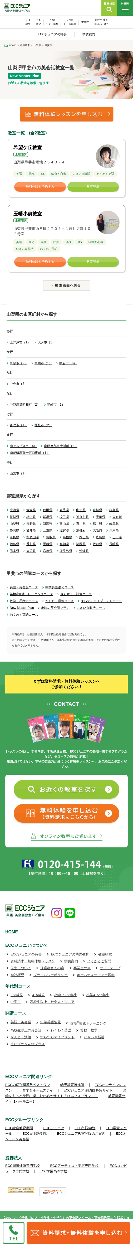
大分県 (31, 551)
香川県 (31, 544)
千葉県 (100, 517)
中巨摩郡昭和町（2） (25, 404)
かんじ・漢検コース (59, 601)
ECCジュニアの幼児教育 (70, 954)
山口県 (117, 537)
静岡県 (14, 530)
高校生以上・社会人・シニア (52, 1002)
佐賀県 (97, 544)
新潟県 (47, 524)
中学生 (85, 22)
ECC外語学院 (85, 1128)
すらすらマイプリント (57, 1037)
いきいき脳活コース (91, 608)
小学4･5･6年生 (98, 995)
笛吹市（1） (18, 425)
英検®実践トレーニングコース (31, 594)
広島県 (100, 537)
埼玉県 (64, 517)
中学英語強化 (50, 1022)
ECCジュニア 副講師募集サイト (88, 1090)
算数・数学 (88, 1030)
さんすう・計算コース (76, 594)
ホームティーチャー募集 (96, 975)
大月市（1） (46, 342)
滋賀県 (64, 530)
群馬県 (47, 517)
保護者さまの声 (52, 968)
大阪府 (97, 530)
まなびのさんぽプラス (28, 1044)
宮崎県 (47, 551)
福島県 (114, 510)
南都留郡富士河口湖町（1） (30, 453)
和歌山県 (32, 537)
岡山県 (84, 537)
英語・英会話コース (24, 587)
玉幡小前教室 (27, 213)
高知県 (64, 544)
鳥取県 (51, 537)
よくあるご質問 (99, 961)
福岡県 (81, 544)
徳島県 (14, 544)
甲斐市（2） (18, 363)
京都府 (81, 530)
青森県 (31, 510)
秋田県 (47, 510)
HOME (11, 932)
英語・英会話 (21, 1022)
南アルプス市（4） (23, 446)
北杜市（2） (43, 425)
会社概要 (17, 975)
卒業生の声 (82, 968)
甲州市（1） (43, 363)
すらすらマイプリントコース (101, 601)
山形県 (81, 510)
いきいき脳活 (94, 1037)
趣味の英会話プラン (55, 608)
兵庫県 (114, 530)
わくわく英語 (61, 1030)
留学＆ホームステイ (37, 1090)
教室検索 (105, 954)
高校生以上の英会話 (26, 1030)
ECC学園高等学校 (53, 1171)
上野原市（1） (20, 342)
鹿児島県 (66, 551)
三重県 (47, 530)
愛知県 (31, 530)
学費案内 (88, 34)
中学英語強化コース (59, 587)
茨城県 (14, 517)
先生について (21, 968)
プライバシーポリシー (50, 975)
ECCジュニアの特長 (52, 34)
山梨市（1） (18, 473)
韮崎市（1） (56, 404)
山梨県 (14, 524)
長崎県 (114, 544)
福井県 (97, 524)
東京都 (117, 517)
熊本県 (14, 551)
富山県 (64, 524)
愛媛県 (47, 544)
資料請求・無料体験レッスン (33, 961)
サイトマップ (110, 968)
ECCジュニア (53, 1128)
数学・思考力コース (24, 601)
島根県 (67, 537)
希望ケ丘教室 (27, 147)
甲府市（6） (68, 363)
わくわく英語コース (24, 615)
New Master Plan (22, 608)
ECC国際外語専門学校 (22, 1166)
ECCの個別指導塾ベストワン (27, 1085)
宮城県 (97, 510)
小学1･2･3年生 (65, 995)
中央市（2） (18, 384)
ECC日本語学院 (34, 1134)
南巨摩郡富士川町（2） (60, 446)
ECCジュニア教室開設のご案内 (81, 1134)
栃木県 (31, 517)
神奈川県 (82, 517)
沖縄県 (84, 551)
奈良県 (14, 537)
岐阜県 (114, 524)
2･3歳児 (17, 995)
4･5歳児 (38, 995)
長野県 (31, 524)
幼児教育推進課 (72, 1085)
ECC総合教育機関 (19, 1128)
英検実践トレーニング (88, 1023)
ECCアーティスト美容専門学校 (74, 1166)
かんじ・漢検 (21, 1037)
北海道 (14, 510)
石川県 (81, 524)
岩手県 (64, 510)
